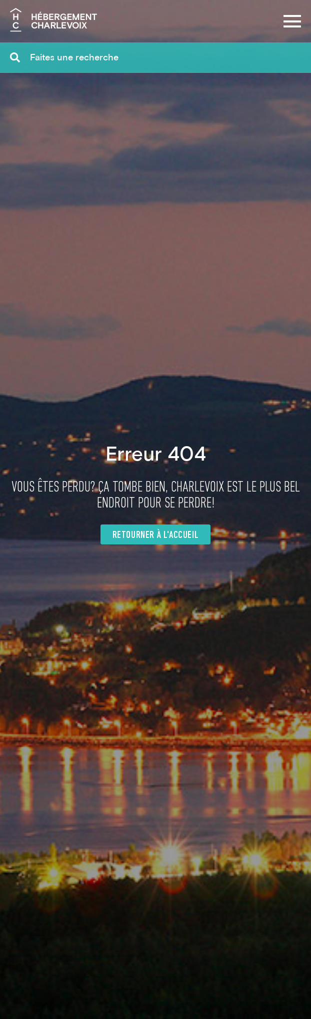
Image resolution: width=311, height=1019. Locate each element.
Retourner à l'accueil (155, 535)
